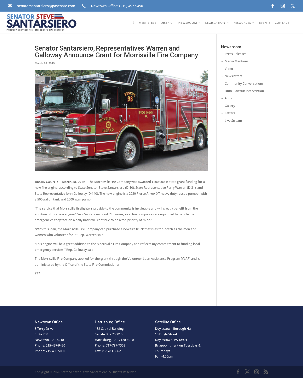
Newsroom (187, 23)
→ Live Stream (231, 120)
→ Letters (228, 113)
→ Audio (227, 98)
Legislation (215, 23)
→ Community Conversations (242, 83)
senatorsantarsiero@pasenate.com (46, 5)
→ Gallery (228, 106)
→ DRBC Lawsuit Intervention (242, 91)
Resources (242, 23)
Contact (282, 23)
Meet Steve (148, 23)
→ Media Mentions (235, 61)
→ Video (227, 69)
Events (265, 23)
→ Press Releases (233, 54)
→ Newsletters (231, 76)
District (167, 23)
